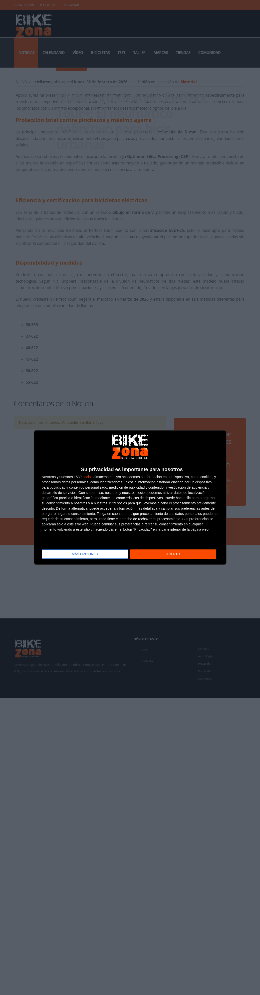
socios (88, 477)
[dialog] (130, 497)
